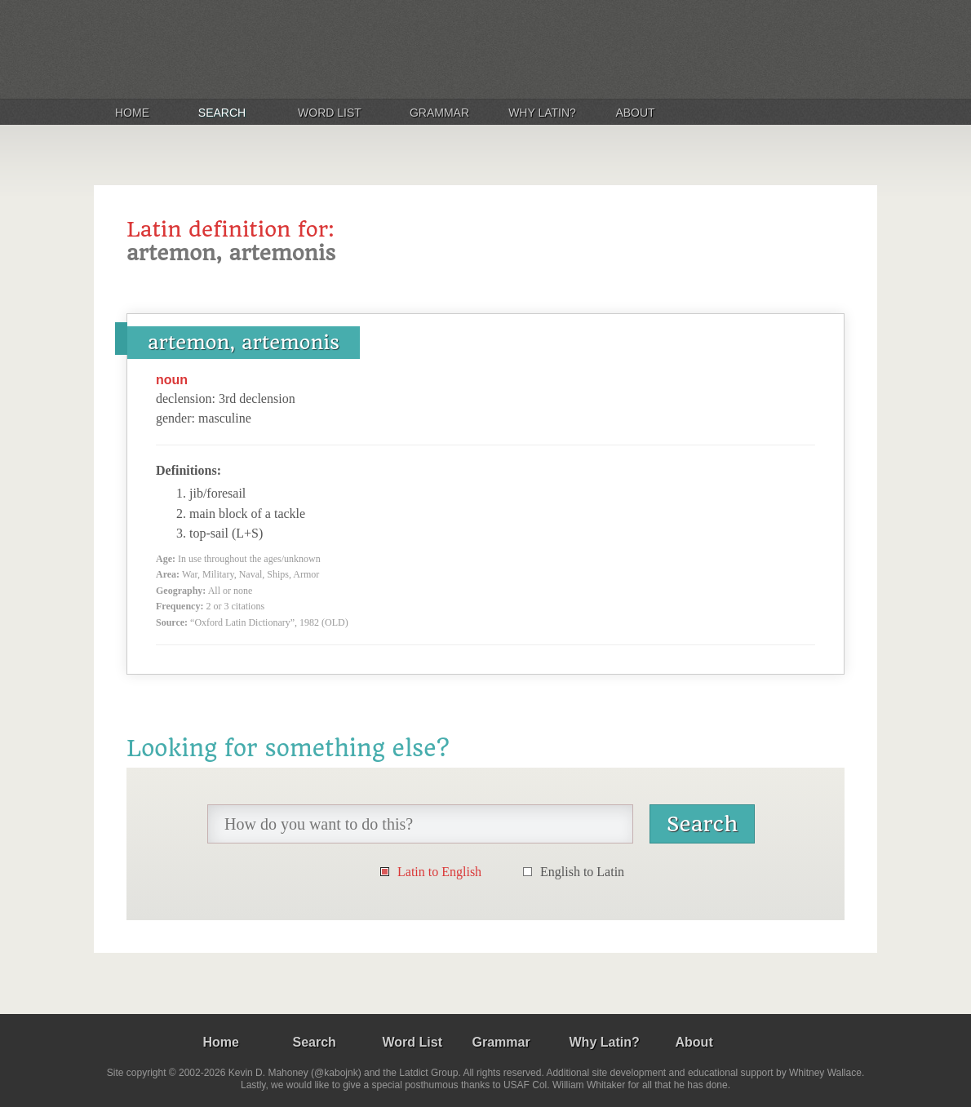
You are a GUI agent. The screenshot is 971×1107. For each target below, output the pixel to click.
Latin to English (439, 872)
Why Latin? (542, 112)
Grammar (439, 112)
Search (222, 112)
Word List (329, 112)
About (634, 112)
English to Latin (582, 872)
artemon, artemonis (243, 342)
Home (132, 112)
